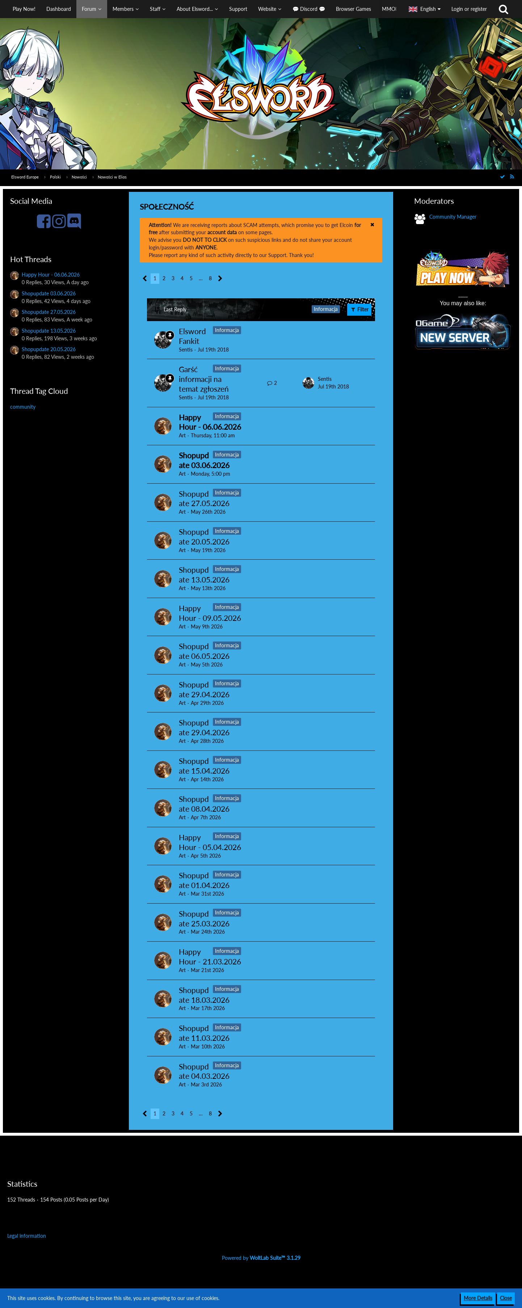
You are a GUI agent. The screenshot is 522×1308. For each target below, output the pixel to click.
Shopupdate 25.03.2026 (204, 918)
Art (182, 435)
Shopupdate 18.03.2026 (204, 994)
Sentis (186, 349)
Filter (359, 309)
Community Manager (452, 217)
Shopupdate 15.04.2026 (204, 765)
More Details (478, 1298)
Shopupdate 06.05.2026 (204, 651)
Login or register (469, 9)
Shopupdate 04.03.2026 (204, 1071)
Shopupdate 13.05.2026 (49, 331)
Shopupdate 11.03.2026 (204, 1032)
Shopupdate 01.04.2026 (204, 880)
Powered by (261, 1258)
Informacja (227, 330)
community (22, 407)
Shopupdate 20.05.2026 (49, 349)
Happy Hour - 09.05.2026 (210, 612)
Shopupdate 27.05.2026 (49, 312)
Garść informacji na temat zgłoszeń (204, 379)
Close (506, 1298)
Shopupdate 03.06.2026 (49, 293)
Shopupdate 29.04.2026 (204, 689)
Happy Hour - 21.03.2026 (210, 956)
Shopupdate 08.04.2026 (204, 803)
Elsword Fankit (192, 336)
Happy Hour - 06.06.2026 (51, 275)
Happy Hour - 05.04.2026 (210, 842)
